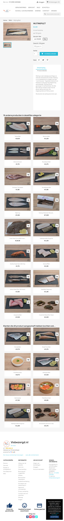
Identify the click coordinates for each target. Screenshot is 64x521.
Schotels (45, 7)
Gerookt (31, 7)
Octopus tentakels (17, 187)
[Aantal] (35, 54)
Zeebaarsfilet (46, 372)
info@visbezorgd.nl (54, 478)
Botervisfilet (46, 136)
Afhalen (20, 475)
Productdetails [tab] (42, 71)
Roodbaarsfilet (46, 162)
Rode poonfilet (46, 347)
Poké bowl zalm (46, 398)
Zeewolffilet (46, 264)
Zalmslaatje (17, 398)
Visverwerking (22, 469)
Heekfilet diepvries (46, 289)
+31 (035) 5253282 (15, 2)
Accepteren (54, 517)
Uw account (38, 460)
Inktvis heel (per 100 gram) (17, 289)
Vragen (54, 11)
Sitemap (20, 497)
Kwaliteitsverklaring (23, 481)
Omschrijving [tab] (41, 68)
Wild (38, 7)
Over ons (20, 467)
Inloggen (35, 467)
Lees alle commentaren (32, 455)
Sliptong (17, 213)
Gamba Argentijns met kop (17, 264)
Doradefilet (17, 347)
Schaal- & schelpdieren (24, 11)
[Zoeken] (52, 14)
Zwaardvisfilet (18, 315)
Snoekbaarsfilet (46, 187)
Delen (39, 60)
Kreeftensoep (18, 372)
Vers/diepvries (20, 7)
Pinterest (47, 60)
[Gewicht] (37, 46)
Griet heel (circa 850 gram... (18, 238)
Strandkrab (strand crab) (46, 423)
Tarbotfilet (18, 136)
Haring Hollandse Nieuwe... (46, 213)
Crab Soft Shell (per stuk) (46, 315)
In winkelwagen (48, 54)
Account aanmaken (38, 469)
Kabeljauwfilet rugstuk (46, 238)
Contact (46, 11)
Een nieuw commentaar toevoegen (13, 455)
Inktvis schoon (18, 162)
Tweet (43, 60)
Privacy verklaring (23, 491)
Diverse (38, 11)
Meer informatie (55, 514)
